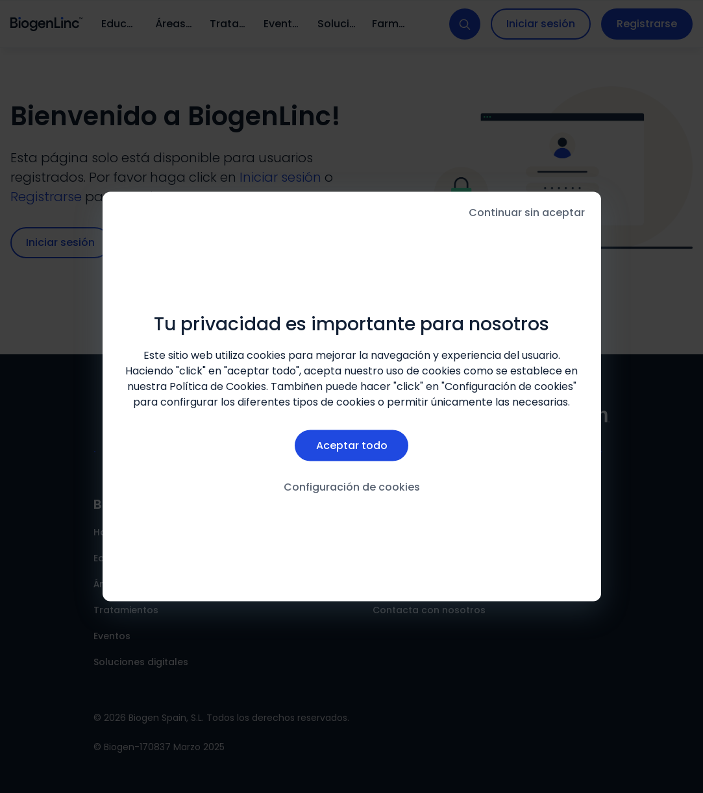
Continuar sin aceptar (527, 212)
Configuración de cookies (352, 487)
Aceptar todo (352, 445)
